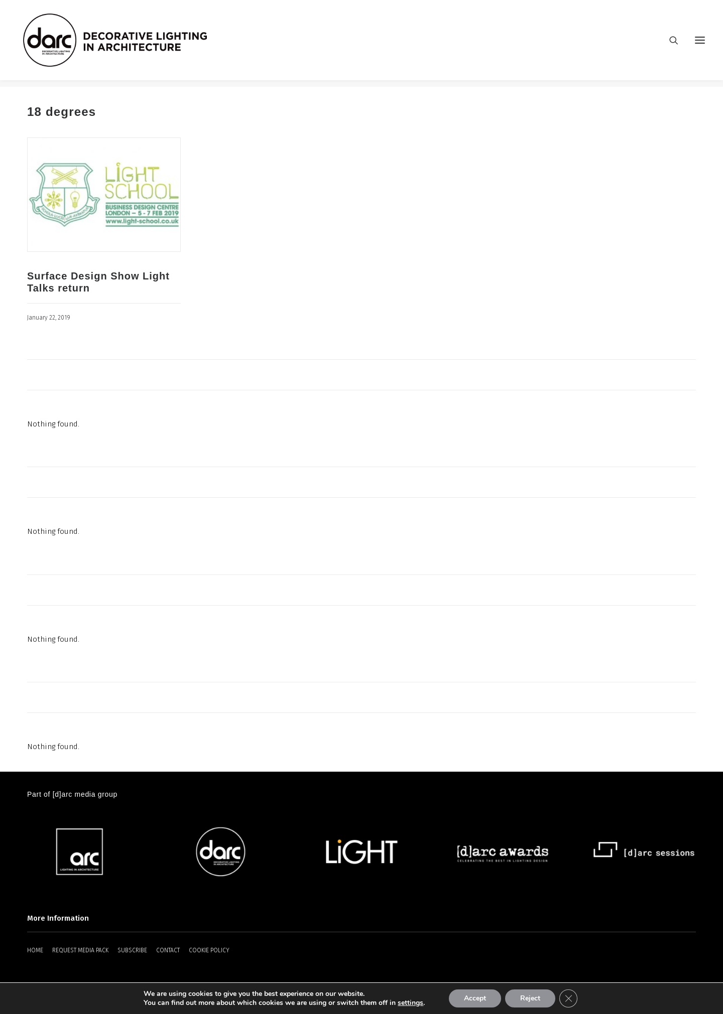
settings (410, 1002)
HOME (35, 950)
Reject (530, 998)
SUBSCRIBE (132, 950)
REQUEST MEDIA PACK (80, 950)
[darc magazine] (122, 44)
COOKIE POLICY (209, 950)
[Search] (669, 43)
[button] (700, 43)
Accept (475, 998)
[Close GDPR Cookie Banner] (568, 998)
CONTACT (168, 950)
